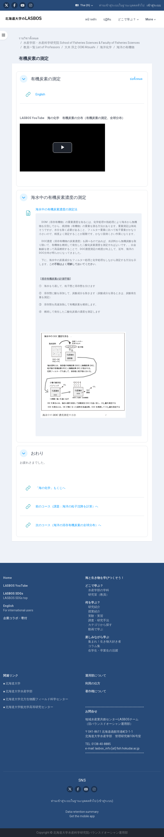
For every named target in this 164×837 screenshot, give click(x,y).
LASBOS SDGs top (15, 598)
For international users (18, 610)
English (8, 606)
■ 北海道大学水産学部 (17, 691)
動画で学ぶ (95, 629)
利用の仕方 (92, 683)
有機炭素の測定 (46, 78)
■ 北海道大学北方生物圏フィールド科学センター (35, 699)
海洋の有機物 (125, 47)
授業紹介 (94, 611)
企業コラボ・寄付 (15, 618)
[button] (84, 5)
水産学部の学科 (98, 590)
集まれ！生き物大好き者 (104, 641)
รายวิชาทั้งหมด (29, 38)
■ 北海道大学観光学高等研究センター (28, 707)
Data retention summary (82, 811)
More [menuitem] (149, 19)
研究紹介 (94, 607)
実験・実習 (95, 615)
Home (7, 577)
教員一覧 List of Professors (41, 47)
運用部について (95, 675)
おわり (37, 453)
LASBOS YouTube (15, 585)
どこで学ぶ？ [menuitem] (127, 19)
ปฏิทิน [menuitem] (107, 19)
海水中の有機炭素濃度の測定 (58, 197)
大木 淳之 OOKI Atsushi (80, 47)
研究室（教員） (98, 594)
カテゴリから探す (100, 624)
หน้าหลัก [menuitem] (90, 19)
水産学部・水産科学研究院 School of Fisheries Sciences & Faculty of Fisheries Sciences (81, 42)
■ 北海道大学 (11, 683)
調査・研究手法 (98, 620)
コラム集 (94, 646)
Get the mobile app (82, 816)
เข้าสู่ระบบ (154, 5)
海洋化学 (106, 47)
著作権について (95, 691)
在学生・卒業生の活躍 (103, 650)
